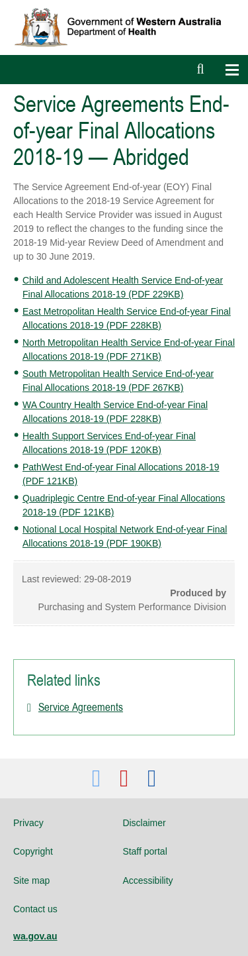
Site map (31, 880)
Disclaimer (143, 823)
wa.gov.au (35, 936)
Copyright (33, 851)
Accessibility (147, 880)
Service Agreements (80, 707)
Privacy (28, 823)
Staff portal (144, 851)
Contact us (35, 909)
